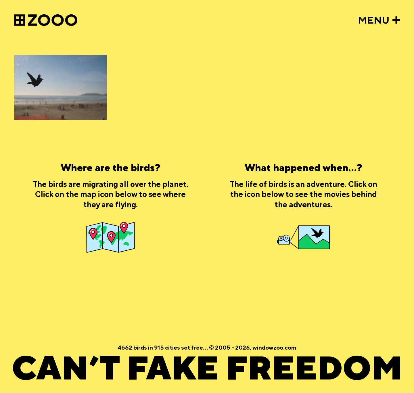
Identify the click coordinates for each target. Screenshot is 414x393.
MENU (374, 20)
